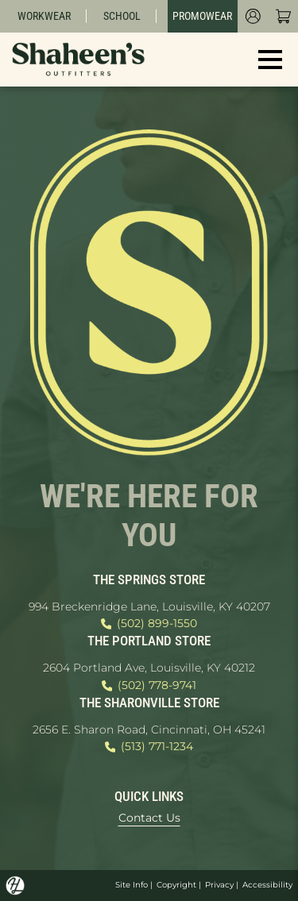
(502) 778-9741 (149, 686)
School (122, 16)
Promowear (202, 16)
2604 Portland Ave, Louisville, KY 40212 (149, 667)
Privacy (219, 885)
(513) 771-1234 (149, 747)
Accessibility (267, 885)
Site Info (131, 885)
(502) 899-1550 (149, 624)
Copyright (176, 885)
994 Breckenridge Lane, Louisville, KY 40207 (149, 606)
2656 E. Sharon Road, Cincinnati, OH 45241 (149, 729)
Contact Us (149, 817)
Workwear (44, 16)
